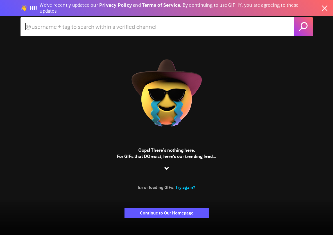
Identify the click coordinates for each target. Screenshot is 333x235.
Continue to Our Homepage (166, 213)
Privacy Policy (115, 5)
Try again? (185, 187)
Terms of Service (161, 5)
